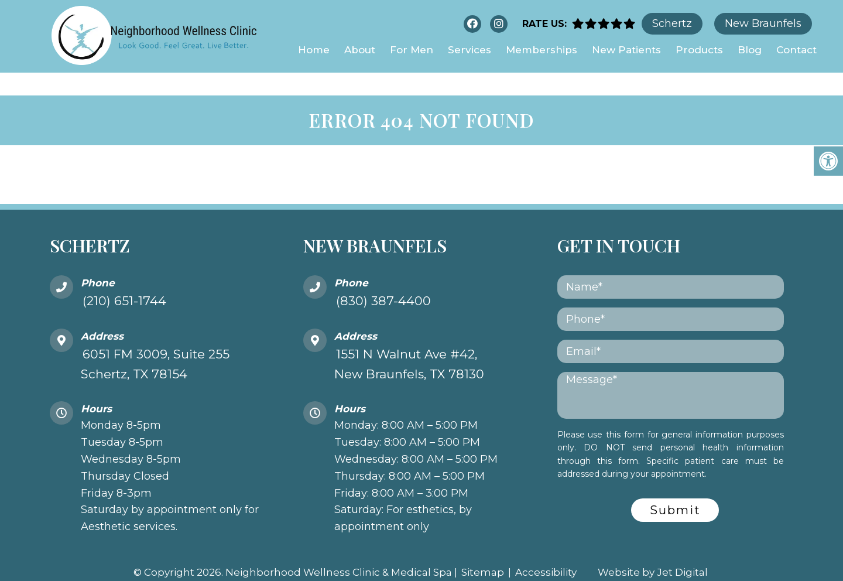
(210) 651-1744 (124, 278)
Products (699, 50)
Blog (750, 50)
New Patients (626, 50)
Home (314, 50)
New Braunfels (763, 23)
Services (469, 50)
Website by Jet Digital (653, 549)
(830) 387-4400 (383, 278)
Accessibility (546, 549)
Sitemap (482, 549)
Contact (796, 50)
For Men (411, 50)
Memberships (541, 50)
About (359, 50)
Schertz (672, 23)
